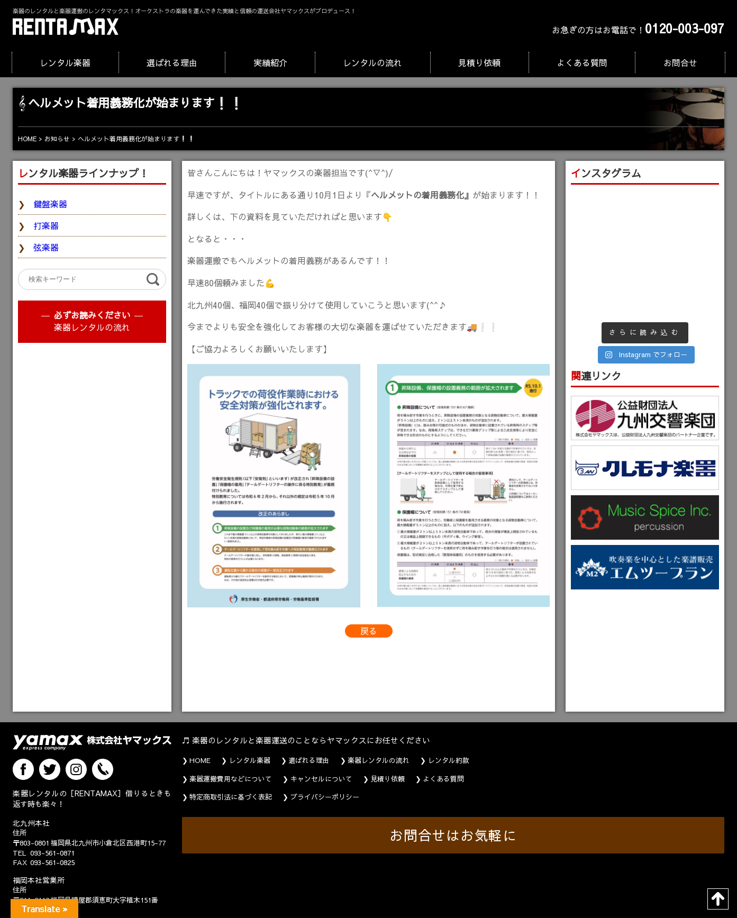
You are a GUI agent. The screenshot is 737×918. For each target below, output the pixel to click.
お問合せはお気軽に (453, 835)
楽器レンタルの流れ (92, 327)
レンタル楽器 (65, 62)
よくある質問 (582, 62)
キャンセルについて (321, 779)
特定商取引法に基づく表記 (230, 797)
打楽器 (46, 225)
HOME (200, 760)
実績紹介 (270, 62)
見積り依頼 (479, 62)
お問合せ (680, 62)
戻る (368, 631)
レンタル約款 (448, 760)
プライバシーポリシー (324, 797)
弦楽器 (46, 247)
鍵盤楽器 (50, 204)
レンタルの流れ (372, 62)
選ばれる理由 (172, 62)
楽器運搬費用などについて (230, 779)
